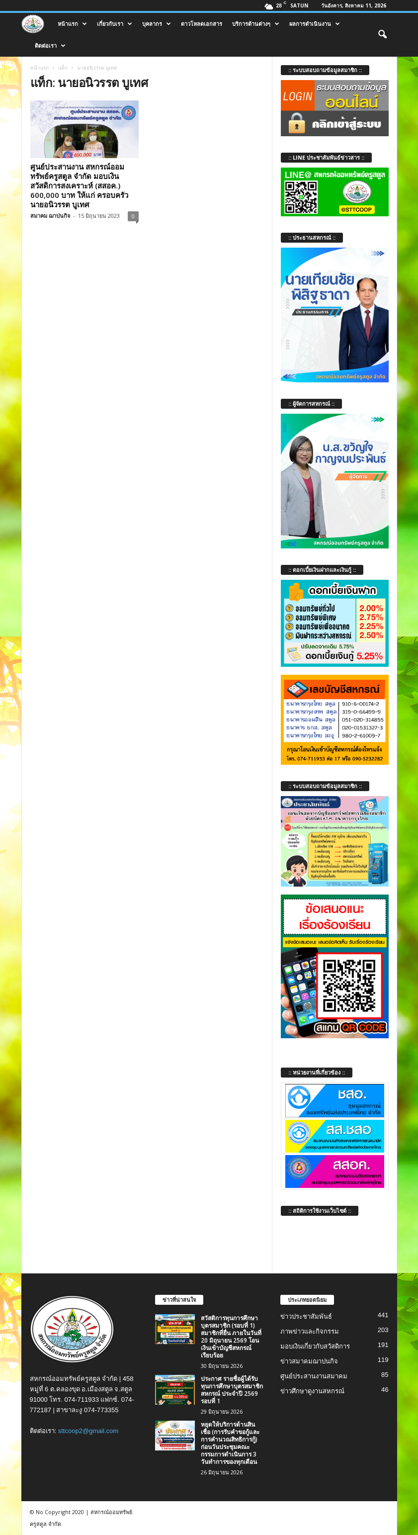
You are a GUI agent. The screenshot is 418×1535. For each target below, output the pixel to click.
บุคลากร (156, 24)
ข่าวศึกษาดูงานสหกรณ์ (312, 1391)
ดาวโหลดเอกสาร (201, 23)
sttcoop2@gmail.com (88, 1431)
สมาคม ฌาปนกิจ (50, 215)
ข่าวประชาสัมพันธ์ (306, 1316)
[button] (382, 35)
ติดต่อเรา (50, 46)
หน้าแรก (72, 24)
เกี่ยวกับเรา (114, 24)
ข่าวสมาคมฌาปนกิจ (309, 1361)
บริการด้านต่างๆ (255, 24)
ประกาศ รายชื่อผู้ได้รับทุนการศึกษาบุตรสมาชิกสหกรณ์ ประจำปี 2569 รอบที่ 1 (232, 1389)
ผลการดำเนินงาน (314, 24)
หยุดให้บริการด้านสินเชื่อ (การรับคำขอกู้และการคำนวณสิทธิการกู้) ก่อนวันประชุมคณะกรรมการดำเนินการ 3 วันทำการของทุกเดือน (230, 1443)
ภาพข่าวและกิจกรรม (309, 1331)
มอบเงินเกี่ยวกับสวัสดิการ (315, 1346)
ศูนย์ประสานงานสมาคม (313, 1376)
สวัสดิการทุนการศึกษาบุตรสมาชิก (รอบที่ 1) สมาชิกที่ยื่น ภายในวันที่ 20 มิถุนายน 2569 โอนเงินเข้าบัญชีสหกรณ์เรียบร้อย (231, 1336)
